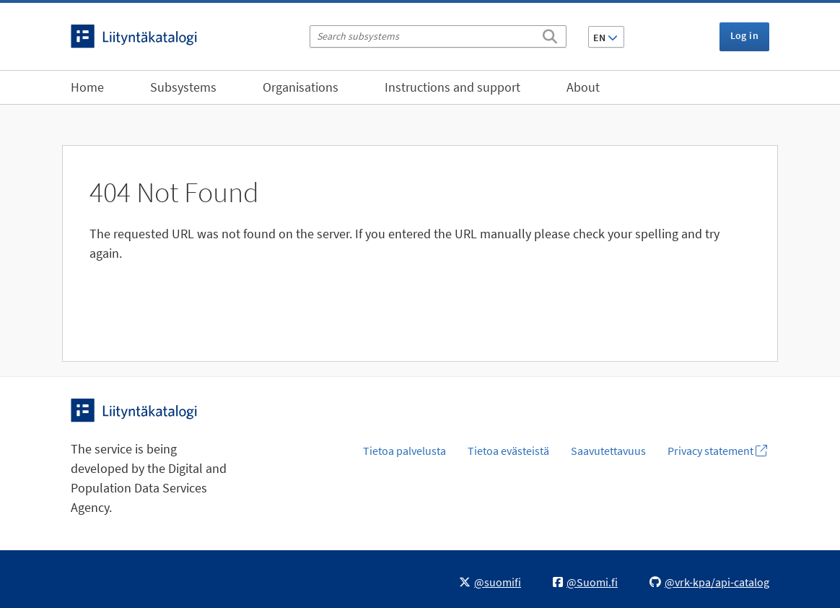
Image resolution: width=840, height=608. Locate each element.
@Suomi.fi (585, 582)
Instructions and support (452, 87)
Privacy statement (717, 450)
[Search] (550, 34)
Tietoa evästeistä (508, 450)
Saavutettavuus (608, 450)
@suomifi (490, 582)
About (583, 87)
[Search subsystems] (438, 36)
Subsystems (183, 87)
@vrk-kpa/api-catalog (709, 582)
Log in (744, 35)
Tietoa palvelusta (404, 450)
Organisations (300, 87)
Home (87, 87)
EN (605, 37)
